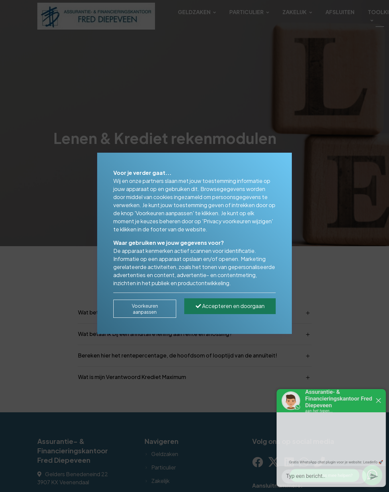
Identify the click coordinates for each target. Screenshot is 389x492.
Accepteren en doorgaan (230, 305)
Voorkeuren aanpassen (145, 309)
